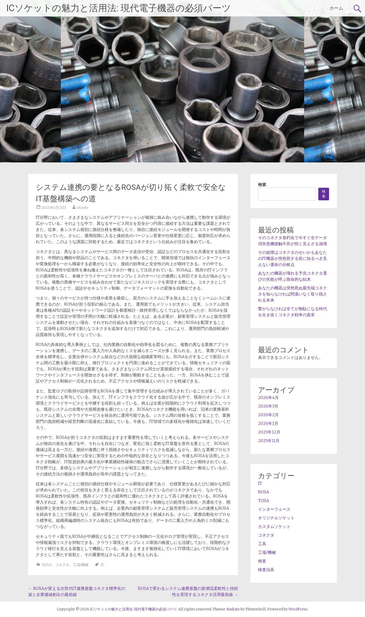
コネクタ (62, 564)
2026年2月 (268, 414)
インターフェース (274, 509)
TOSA (263, 500)
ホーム (336, 8)
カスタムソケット (274, 526)
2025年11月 (269, 440)
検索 (262, 184)
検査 (262, 560)
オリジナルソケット (276, 517)
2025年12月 (269, 432)
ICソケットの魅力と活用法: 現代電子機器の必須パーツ (118, 8)
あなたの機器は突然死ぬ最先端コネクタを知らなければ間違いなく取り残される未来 (292, 294)
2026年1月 (268, 423)
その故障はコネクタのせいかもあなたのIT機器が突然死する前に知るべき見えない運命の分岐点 (292, 258)
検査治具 (266, 569)
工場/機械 (80, 564)
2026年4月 (268, 397)
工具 (262, 543)
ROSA (47, 564)
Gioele (82, 207)
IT (102, 564)
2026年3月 (268, 406)
